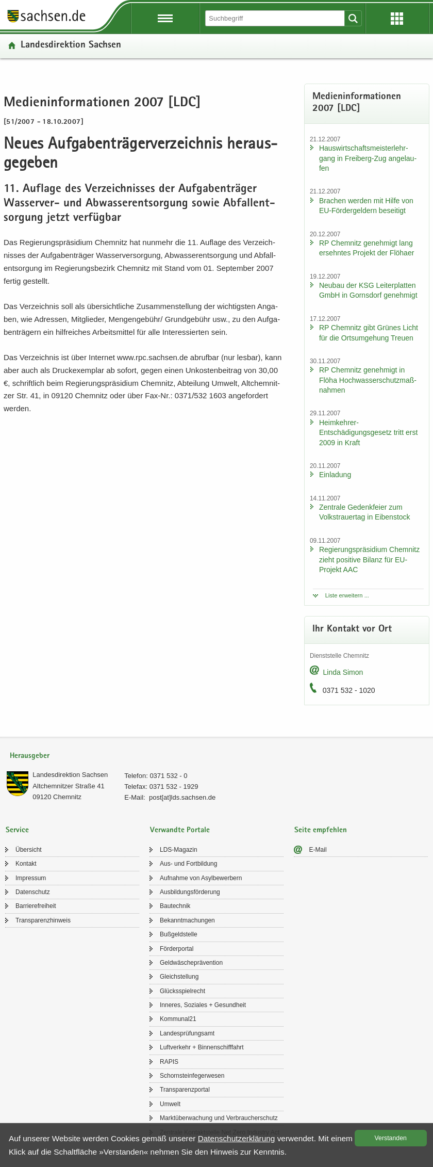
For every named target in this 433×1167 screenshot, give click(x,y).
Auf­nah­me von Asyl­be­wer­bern (201, 878)
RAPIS (169, 1061)
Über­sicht (28, 849)
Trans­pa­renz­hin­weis (43, 920)
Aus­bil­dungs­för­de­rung (190, 892)
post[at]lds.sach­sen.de (182, 797)
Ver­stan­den (391, 1138)
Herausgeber (29, 756)
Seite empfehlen (320, 830)
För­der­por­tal (176, 948)
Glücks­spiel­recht (182, 991)
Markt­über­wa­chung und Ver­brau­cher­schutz (219, 1118)
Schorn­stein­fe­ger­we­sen (192, 1075)
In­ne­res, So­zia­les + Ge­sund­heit (203, 1005)
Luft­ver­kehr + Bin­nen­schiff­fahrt (202, 1047)
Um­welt (170, 1104)
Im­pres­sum (30, 878)
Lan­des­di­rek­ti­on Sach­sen (71, 46)
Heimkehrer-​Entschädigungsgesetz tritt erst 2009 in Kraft (368, 432)
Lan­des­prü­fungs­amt (187, 1033)
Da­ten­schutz (32, 892)
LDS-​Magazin (178, 849)
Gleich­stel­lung (179, 976)
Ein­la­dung (335, 475)
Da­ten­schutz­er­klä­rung (236, 1138)
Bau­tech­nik (175, 906)
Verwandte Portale (180, 830)
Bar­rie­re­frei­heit (35, 906)
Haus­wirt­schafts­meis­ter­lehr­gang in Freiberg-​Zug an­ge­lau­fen (368, 158)
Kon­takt (26, 863)
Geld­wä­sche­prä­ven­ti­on (191, 962)
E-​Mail (318, 849)
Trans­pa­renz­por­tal (185, 1089)
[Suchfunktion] (275, 18)
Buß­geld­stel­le (178, 934)
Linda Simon (343, 672)
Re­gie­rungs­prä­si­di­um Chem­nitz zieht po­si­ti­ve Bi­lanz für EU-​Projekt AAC (369, 559)
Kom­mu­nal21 (178, 1019)
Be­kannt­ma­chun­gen (187, 920)
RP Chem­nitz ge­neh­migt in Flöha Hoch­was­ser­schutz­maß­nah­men (368, 380)
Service (17, 830)
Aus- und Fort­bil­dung (188, 863)
